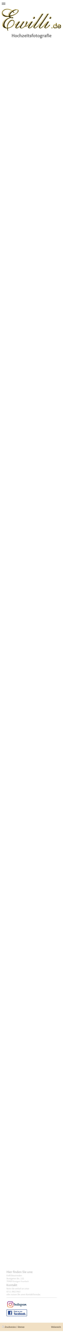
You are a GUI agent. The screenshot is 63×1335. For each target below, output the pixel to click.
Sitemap (21, 1327)
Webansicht (56, 1327)
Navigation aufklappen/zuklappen (31, 3)
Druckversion (9, 1327)
